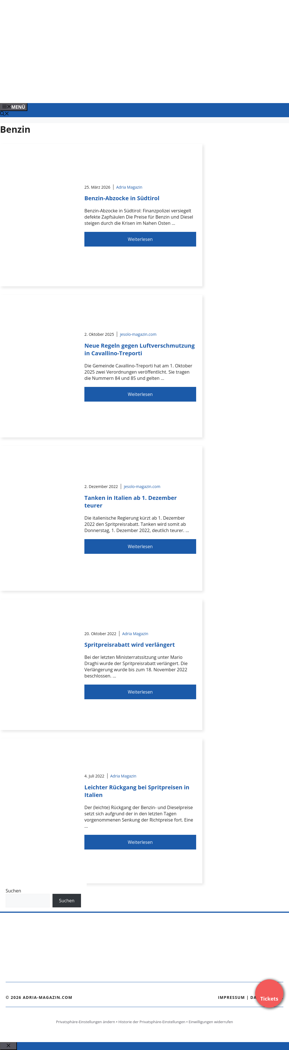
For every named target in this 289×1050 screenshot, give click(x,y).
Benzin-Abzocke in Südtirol (121, 198)
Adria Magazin (129, 187)
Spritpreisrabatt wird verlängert (129, 644)
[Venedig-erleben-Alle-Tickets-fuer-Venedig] (114, 93)
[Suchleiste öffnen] (4, 114)
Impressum (231, 997)
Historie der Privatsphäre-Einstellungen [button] (152, 1021)
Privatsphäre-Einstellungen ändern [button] (85, 1021)
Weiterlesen (140, 239)
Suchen (13, 891)
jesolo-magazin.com (138, 334)
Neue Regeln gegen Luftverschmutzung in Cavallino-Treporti (139, 349)
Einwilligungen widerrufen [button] (211, 1021)
